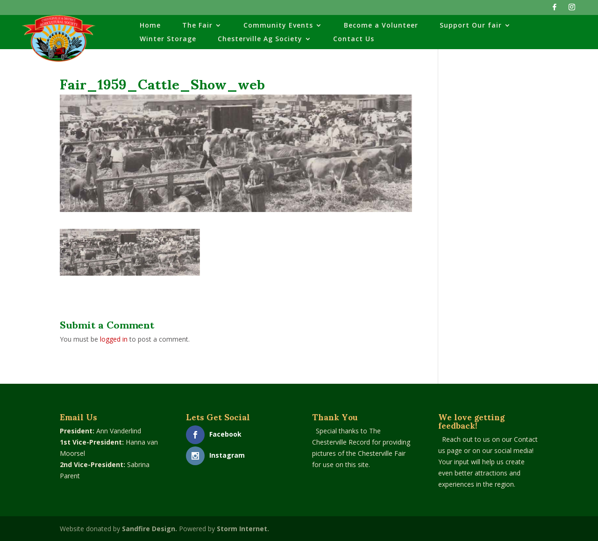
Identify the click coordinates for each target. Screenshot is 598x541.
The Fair (197, 25)
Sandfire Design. (149, 528)
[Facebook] (554, 9)
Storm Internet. (243, 528)
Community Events (278, 25)
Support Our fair (471, 25)
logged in (114, 339)
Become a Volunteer (381, 25)
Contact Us (353, 39)
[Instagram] (572, 9)
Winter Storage (168, 39)
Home (150, 25)
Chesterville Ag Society (260, 39)
